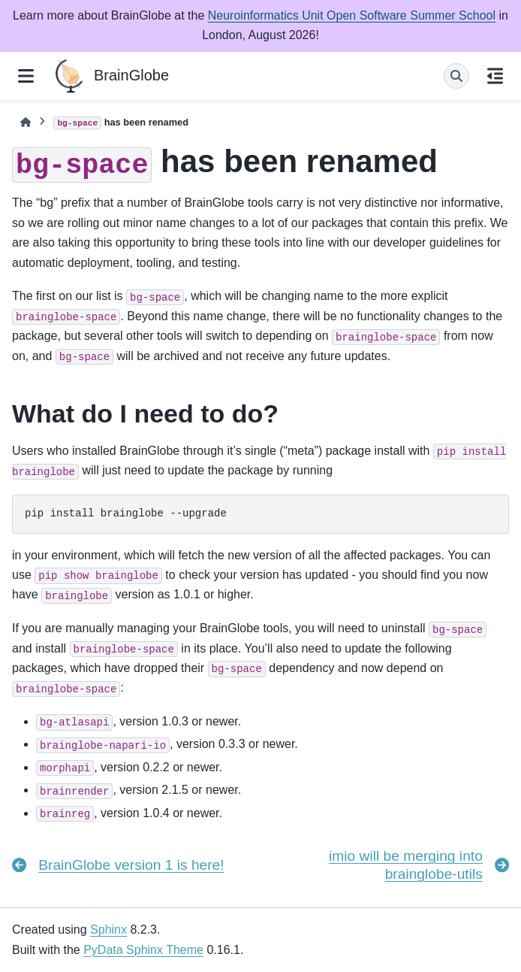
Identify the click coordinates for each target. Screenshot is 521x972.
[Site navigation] (26, 76)
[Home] (25, 122)
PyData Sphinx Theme (143, 949)
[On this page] (495, 76)
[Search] (456, 76)
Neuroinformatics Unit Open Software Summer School (351, 15)
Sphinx (108, 929)
